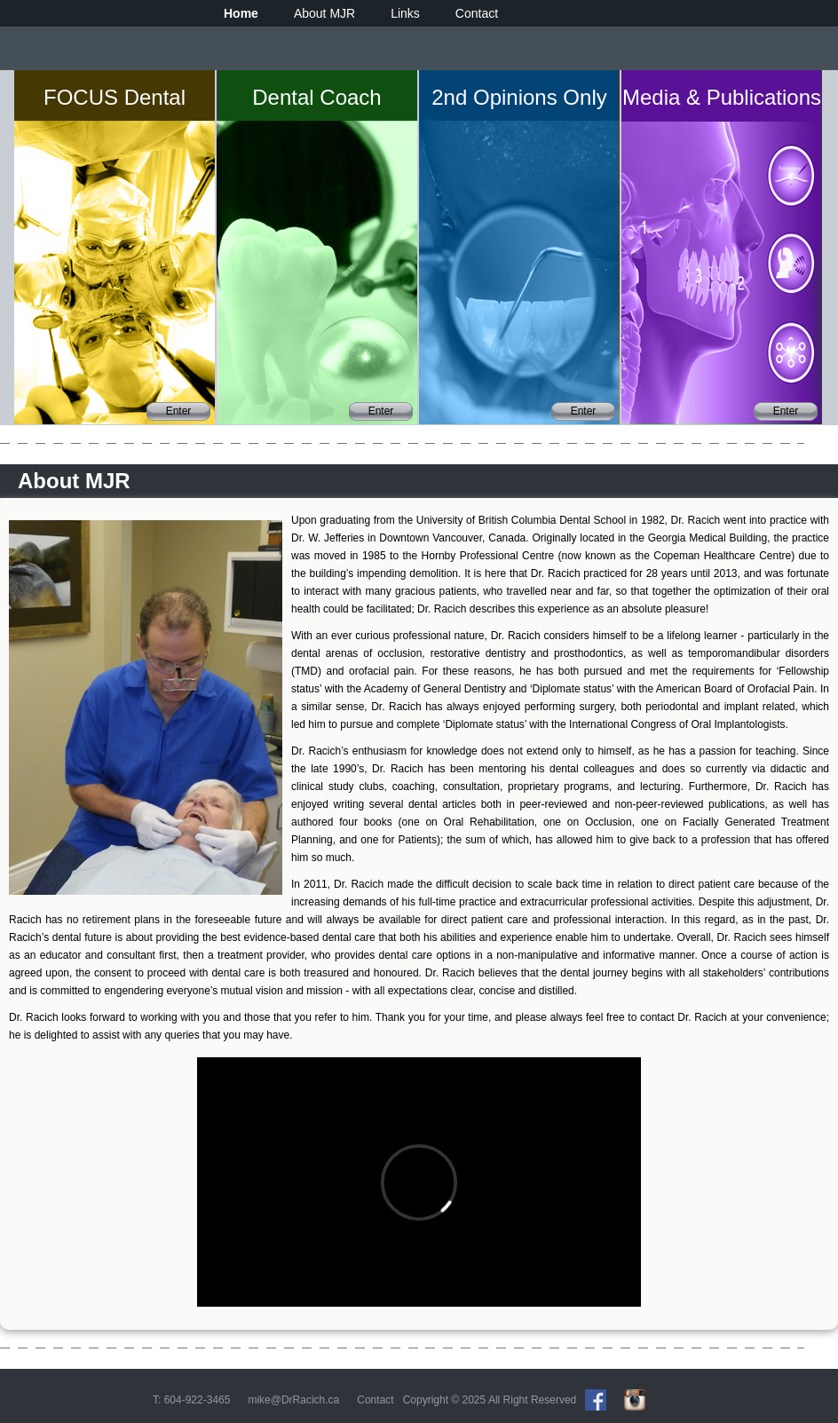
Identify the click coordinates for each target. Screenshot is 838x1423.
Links (405, 13)
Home (241, 13)
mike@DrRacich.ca (293, 1400)
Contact (476, 13)
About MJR (324, 13)
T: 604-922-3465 (191, 1400)
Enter (179, 411)
